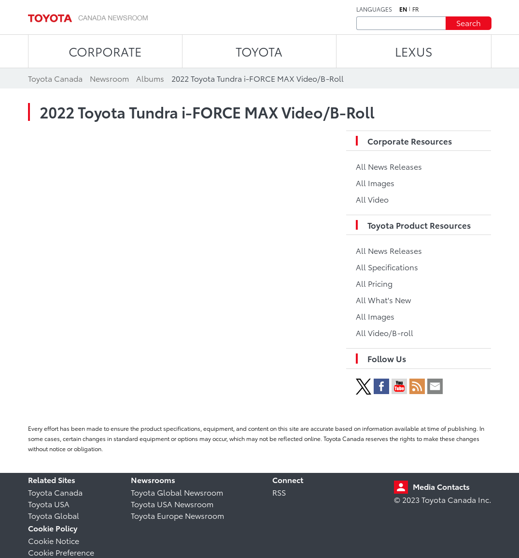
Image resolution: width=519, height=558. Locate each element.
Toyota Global (53, 515)
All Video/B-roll (384, 332)
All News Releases (389, 166)
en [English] (403, 9)
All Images (375, 182)
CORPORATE (105, 51)
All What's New (383, 299)
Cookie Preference (61, 552)
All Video (372, 199)
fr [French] (415, 9)
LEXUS (414, 51)
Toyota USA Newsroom (172, 503)
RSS (279, 492)
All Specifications (387, 266)
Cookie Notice (53, 540)
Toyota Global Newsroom (177, 492)
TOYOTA (259, 51)
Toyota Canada (55, 492)
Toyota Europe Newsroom (177, 515)
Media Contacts (441, 486)
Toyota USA (49, 503)
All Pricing (374, 283)
